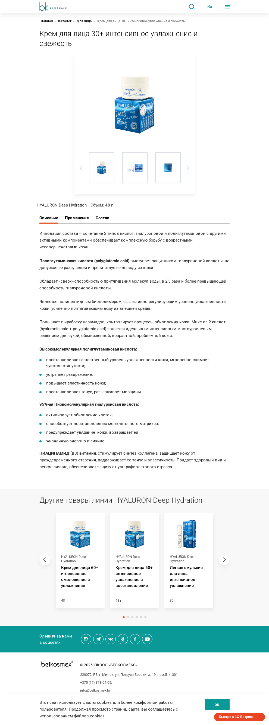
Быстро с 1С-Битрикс (236, 717)
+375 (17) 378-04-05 (95, 682)
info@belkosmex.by (95, 690)
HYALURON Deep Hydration (62, 205)
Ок (217, 705)
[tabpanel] (80, 563)
